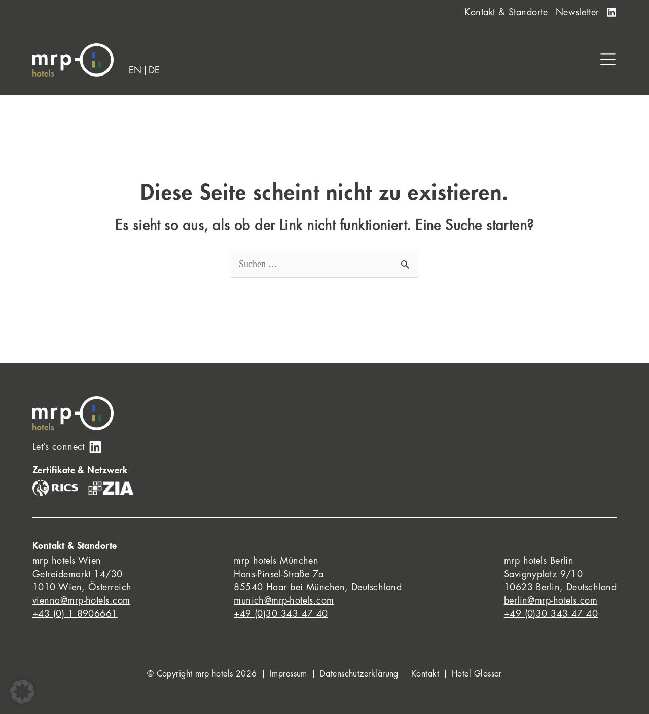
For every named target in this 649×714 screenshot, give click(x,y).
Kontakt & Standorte (506, 12)
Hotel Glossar (477, 674)
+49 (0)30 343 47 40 (281, 613)
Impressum (288, 674)
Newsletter (577, 12)
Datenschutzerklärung (359, 674)
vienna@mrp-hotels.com (81, 600)
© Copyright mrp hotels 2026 (202, 674)
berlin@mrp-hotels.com (550, 600)
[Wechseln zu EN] (136, 70)
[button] (22, 691)
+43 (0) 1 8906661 (75, 613)
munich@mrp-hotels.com (284, 600)
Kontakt (425, 674)
